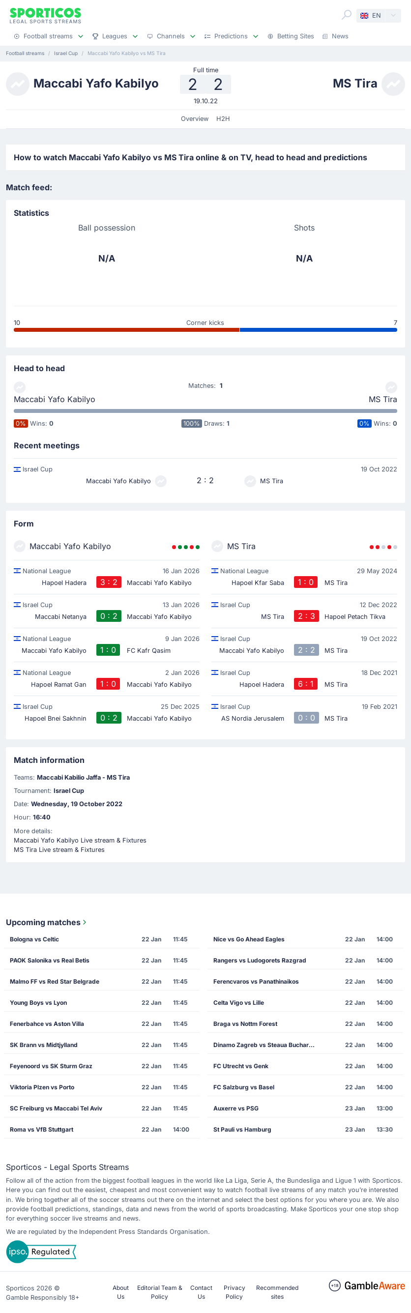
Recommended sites (277, 1292)
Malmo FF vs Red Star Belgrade (54, 981)
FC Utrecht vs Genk (240, 1066)
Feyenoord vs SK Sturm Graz (51, 1066)
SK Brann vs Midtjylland (44, 1045)
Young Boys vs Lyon (38, 1002)
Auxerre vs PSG (236, 1108)
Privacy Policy (234, 1292)
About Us (121, 1292)
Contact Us (201, 1292)
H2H (223, 118)
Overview (194, 118)
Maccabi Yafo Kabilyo (54, 399)
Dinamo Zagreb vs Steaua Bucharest (265, 1045)
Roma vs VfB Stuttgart (41, 1129)
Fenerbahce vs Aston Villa (47, 1023)
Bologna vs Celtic (34, 939)
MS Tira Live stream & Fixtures (59, 849)
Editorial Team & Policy (159, 1292)
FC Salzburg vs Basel (243, 1087)
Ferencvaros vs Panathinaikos (256, 981)
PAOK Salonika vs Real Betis (49, 960)
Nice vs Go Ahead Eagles (249, 939)
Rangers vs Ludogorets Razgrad (259, 960)
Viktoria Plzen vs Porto (42, 1087)
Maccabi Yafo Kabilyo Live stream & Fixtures (80, 840)
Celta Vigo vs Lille (238, 1002)
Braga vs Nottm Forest (245, 1023)
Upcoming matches (47, 922)
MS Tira (383, 399)
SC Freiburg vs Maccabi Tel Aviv (56, 1108)
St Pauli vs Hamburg (242, 1129)
